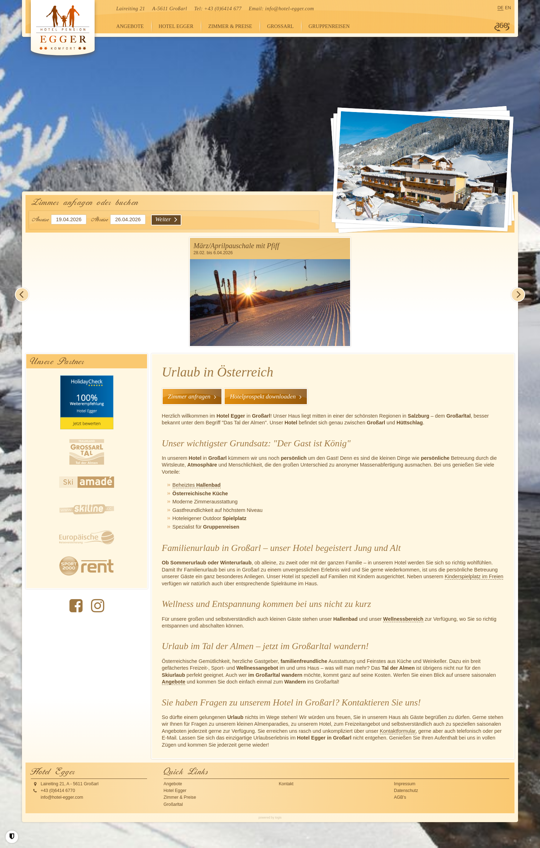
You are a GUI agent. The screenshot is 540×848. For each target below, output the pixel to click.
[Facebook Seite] (76, 606)
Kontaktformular (398, 730)
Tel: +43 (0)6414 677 (218, 8)
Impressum (405, 783)
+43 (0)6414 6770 (58, 790)
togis (278, 817)
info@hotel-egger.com (289, 8)
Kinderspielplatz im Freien (474, 576)
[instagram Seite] (97, 606)
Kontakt (286, 783)
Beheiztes (197, 484)
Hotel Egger (175, 790)
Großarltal (173, 803)
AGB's (400, 796)
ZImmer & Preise (180, 796)
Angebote (173, 681)
